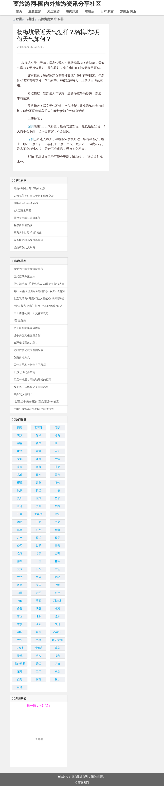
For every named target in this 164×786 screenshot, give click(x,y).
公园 (57, 506)
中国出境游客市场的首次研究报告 (34, 409)
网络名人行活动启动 (26, 203)
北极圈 (39, 514)
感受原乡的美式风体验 (27, 328)
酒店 (19, 521)
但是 (19, 679)
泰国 (19, 616)
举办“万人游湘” (22, 394)
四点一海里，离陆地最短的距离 (32, 379)
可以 (57, 427)
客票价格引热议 (23, 225)
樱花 (19, 482)
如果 (38, 435)
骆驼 (38, 600)
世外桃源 (19, 663)
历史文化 (57, 639)
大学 (38, 592)
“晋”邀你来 (20, 320)
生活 (57, 458)
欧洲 (19, 19)
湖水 (19, 632)
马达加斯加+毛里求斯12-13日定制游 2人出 (39, 283)
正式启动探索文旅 (24, 276)
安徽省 (20, 647)
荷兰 (38, 537)
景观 (19, 655)
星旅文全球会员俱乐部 (27, 218)
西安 (38, 624)
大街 (19, 639)
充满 (19, 569)
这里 (38, 451)
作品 (19, 608)
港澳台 (89, 11)
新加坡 (57, 600)
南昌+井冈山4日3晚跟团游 (29, 188)
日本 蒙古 (107, 11)
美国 (38, 584)
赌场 (57, 514)
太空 (19, 577)
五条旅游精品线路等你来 (28, 240)
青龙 (38, 482)
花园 (19, 592)
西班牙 (39, 427)
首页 (19, 11)
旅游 (19, 451)
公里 (19, 514)
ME (20, 600)
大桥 (57, 490)
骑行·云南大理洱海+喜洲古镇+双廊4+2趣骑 (39, 291)
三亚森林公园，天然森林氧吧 (31, 313)
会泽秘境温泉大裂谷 (26, 342)
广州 (38, 529)
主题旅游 (34, 11)
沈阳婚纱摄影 (96, 776)
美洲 (31, 19)
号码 (38, 577)
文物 (38, 639)
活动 (57, 584)
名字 (38, 553)
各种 (57, 561)
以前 (57, 663)
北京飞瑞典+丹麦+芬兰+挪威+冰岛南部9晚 (39, 298)
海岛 (57, 435)
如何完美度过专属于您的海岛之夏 (34, 195)
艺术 (57, 498)
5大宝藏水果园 (22, 210)
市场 (57, 569)
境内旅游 (72, 11)
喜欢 (19, 466)
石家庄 (57, 632)
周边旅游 (53, 11)
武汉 (19, 490)
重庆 (57, 647)
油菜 (57, 466)
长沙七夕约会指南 (24, 372)
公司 (19, 545)
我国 (38, 443)
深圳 (31, 126)
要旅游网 (83, 782)
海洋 (19, 687)
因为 (57, 474)
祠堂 (57, 671)
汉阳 (19, 498)
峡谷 (38, 608)
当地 (19, 506)
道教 (19, 624)
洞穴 (38, 655)
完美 (57, 545)
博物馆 (39, 647)
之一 (19, 537)
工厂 (38, 671)
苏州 (57, 624)
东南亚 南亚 (128, 11)
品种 (19, 474)
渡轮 (57, 577)
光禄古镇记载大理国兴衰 (28, 350)
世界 (38, 545)
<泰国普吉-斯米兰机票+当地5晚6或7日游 (38, 305)
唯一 (57, 443)
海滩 (57, 608)
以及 (38, 569)
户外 (57, 592)
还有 (19, 584)
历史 (57, 521)
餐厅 (57, 679)
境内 (57, 655)
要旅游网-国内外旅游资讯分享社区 (57, 4)
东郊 (19, 671)
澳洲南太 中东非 (52, 19)
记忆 (38, 663)
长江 (38, 490)
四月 (19, 427)
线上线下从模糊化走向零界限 (31, 387)
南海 (57, 529)
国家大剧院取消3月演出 (28, 232)
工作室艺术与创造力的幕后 (30, 364)
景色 (38, 632)
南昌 (19, 561)
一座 (38, 561)
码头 (57, 451)
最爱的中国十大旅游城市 (28, 269)
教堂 (57, 537)
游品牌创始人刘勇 (24, 247)
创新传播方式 (22, 357)
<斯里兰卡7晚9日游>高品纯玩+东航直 (36, 401)
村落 (38, 679)
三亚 (38, 521)
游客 (19, 443)
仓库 (19, 553)
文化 (19, 458)
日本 (38, 474)
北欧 (38, 616)
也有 (57, 553)
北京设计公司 (80, 776)
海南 (19, 529)
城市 (38, 498)
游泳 (57, 616)
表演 (19, 435)
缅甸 (57, 482)
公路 (38, 506)
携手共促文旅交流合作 (27, 335)
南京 (38, 466)
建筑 (38, 458)
